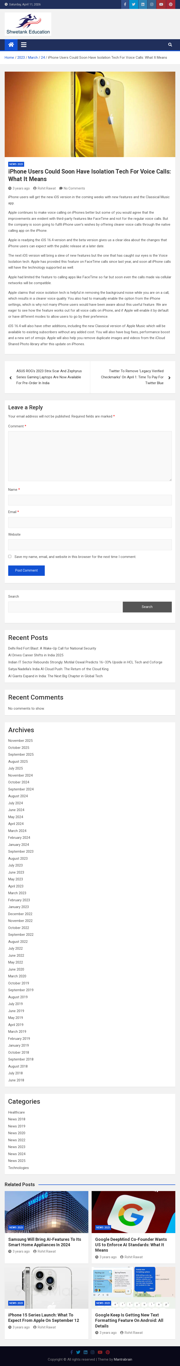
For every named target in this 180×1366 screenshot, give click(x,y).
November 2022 (20, 921)
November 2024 (20, 775)
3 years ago (19, 188)
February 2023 (19, 900)
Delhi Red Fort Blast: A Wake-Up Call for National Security (52, 648)
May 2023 (15, 879)
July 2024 (15, 803)
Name (14, 490)
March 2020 (17, 976)
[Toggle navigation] (24, 44)
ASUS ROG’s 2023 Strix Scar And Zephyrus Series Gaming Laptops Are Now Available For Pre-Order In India (49, 377)
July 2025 (15, 768)
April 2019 (15, 1025)
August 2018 (18, 1066)
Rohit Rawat (44, 188)
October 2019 (18, 983)
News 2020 (16, 1133)
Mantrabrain (123, 1359)
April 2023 (15, 886)
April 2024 (15, 824)
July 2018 (15, 1073)
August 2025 (18, 761)
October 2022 (18, 928)
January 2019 (18, 1045)
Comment (17, 426)
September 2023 (21, 851)
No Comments (74, 188)
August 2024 (18, 796)
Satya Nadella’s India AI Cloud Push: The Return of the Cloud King (58, 669)
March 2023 (17, 893)
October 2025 (18, 748)
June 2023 (16, 872)
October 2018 (18, 1052)
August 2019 (18, 997)
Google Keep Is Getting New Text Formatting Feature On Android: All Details (129, 1320)
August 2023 (18, 858)
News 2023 (16, 164)
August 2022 (18, 942)
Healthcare (16, 1112)
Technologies (18, 1168)
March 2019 (17, 1031)
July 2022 (15, 948)
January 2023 (18, 907)
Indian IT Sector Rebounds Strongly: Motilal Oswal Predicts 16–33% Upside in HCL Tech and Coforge (85, 662)
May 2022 (15, 962)
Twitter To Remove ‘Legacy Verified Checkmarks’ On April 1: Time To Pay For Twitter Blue (132, 377)
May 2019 (15, 1018)
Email (13, 512)
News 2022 (16, 1140)
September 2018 (21, 1059)
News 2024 (16, 1154)
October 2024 (18, 782)
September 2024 (21, 789)
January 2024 (18, 845)
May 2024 (15, 817)
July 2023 (15, 865)
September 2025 (21, 754)
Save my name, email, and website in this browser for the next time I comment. (75, 557)
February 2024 (19, 838)
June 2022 (16, 955)
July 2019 (15, 1004)
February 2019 (19, 1039)
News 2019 (16, 1126)
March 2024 (17, 831)
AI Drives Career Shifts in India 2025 (35, 655)
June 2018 (16, 1080)
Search (13, 596)
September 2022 (21, 935)
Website (14, 534)
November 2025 (20, 741)
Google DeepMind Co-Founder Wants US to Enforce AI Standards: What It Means (131, 1245)
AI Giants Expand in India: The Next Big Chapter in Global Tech (55, 676)
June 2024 (16, 810)
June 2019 (16, 1011)
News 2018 (16, 1119)
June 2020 (16, 969)
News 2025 (16, 1161)
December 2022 (20, 914)
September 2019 (21, 990)
